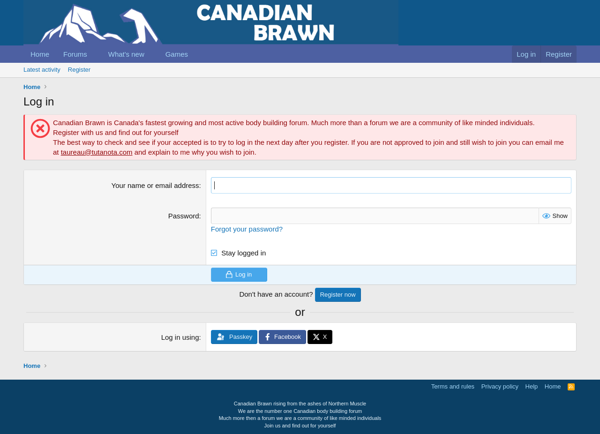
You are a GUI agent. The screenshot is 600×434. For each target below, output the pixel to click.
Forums (75, 54)
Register (79, 69)
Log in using (180, 337)
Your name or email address (155, 185)
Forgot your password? (247, 229)
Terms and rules (452, 386)
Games (176, 54)
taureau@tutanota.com (97, 152)
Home (39, 54)
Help (531, 386)
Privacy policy (499, 386)
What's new (126, 54)
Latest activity (41, 69)
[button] (94, 54)
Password (183, 216)
